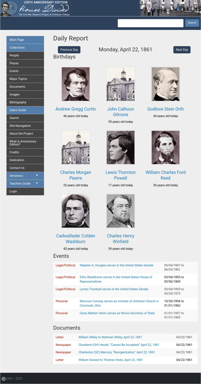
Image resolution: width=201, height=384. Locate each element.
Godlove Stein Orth (165, 109)
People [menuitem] (14, 55)
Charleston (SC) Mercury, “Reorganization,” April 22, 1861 (116, 352)
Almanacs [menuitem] (24, 177)
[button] (75, 100)
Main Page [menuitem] (17, 40)
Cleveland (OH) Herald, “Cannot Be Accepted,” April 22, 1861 (118, 345)
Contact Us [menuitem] (17, 168)
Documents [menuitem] (17, 86)
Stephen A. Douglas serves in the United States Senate (116, 265)
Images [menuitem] (15, 94)
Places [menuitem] (14, 63)
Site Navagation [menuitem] (20, 126)
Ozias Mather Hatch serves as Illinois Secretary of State (117, 313)
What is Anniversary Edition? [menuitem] (23, 143)
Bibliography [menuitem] (18, 102)
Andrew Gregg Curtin (75, 109)
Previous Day (69, 49)
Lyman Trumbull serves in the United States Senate (114, 289)
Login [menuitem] (13, 191)
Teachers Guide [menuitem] (24, 184)
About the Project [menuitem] (21, 133)
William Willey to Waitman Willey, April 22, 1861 (110, 337)
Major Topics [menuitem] (18, 79)
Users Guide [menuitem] (18, 110)
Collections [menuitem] (17, 47)
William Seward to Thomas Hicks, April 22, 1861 (110, 360)
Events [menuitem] (14, 71)
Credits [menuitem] (14, 152)
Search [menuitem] (14, 118)
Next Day (182, 49)
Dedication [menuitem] (17, 160)
